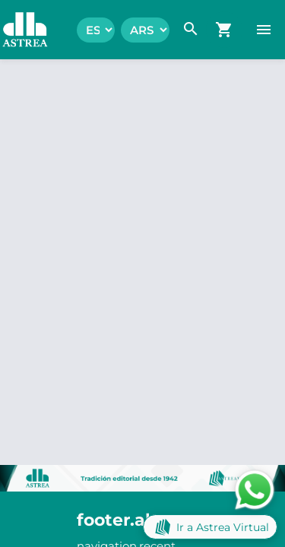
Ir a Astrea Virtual (210, 527)
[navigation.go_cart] (224, 29)
